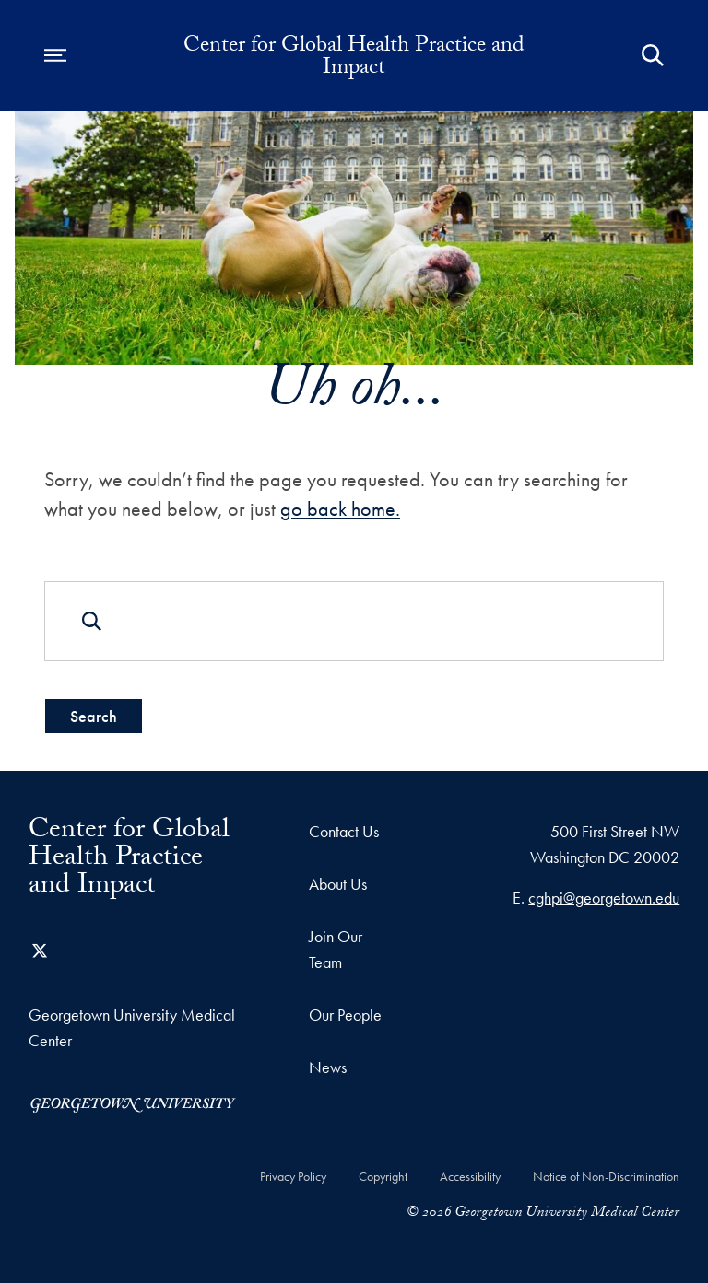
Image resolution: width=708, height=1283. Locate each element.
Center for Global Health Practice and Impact (354, 59)
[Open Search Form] (652, 55)
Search (93, 716)
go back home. (340, 509)
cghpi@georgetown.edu (603, 897)
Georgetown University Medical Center (132, 1027)
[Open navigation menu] (55, 55)
